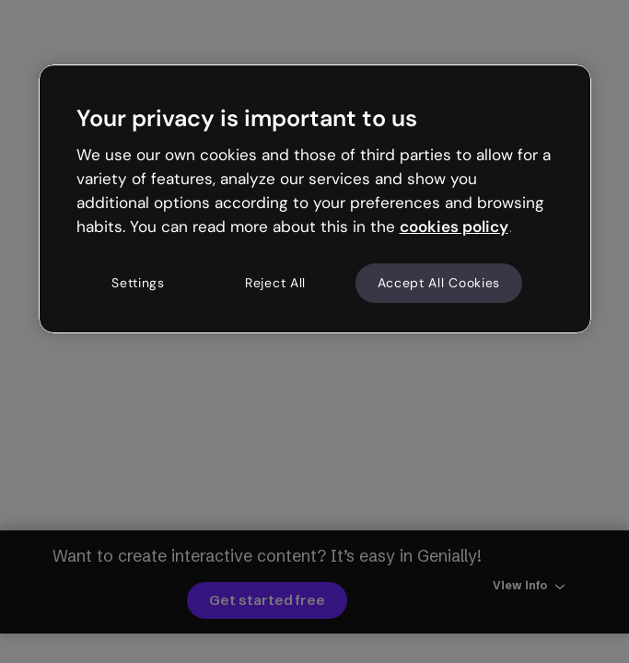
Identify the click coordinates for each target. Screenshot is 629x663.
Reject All (275, 282)
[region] (315, 198)
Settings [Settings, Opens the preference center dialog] (138, 282)
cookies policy (454, 226)
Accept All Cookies (439, 282)
